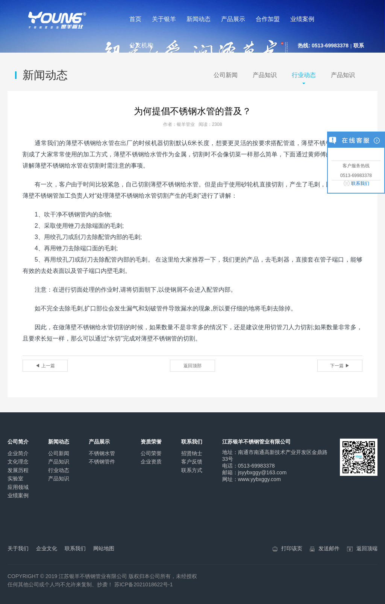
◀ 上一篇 (45, 365)
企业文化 (46, 548)
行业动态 (304, 75)
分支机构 (141, 45)
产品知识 (265, 75)
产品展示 (233, 19)
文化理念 (18, 462)
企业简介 (18, 453)
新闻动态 (198, 19)
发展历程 (18, 470)
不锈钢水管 (102, 453)
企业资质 (151, 462)
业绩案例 (302, 19)
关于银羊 (164, 19)
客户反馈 (191, 462)
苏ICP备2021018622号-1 (143, 584)
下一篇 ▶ (339, 365)
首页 (135, 19)
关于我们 (18, 548)
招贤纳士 (191, 453)
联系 (358, 45)
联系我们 (360, 183)
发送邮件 (329, 548)
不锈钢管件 (102, 462)
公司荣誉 (151, 453)
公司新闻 (226, 75)
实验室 (15, 478)
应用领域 (18, 487)
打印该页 (291, 548)
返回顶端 (366, 548)
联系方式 (191, 470)
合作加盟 (268, 19)
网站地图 (103, 548)
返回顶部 (192, 365)
